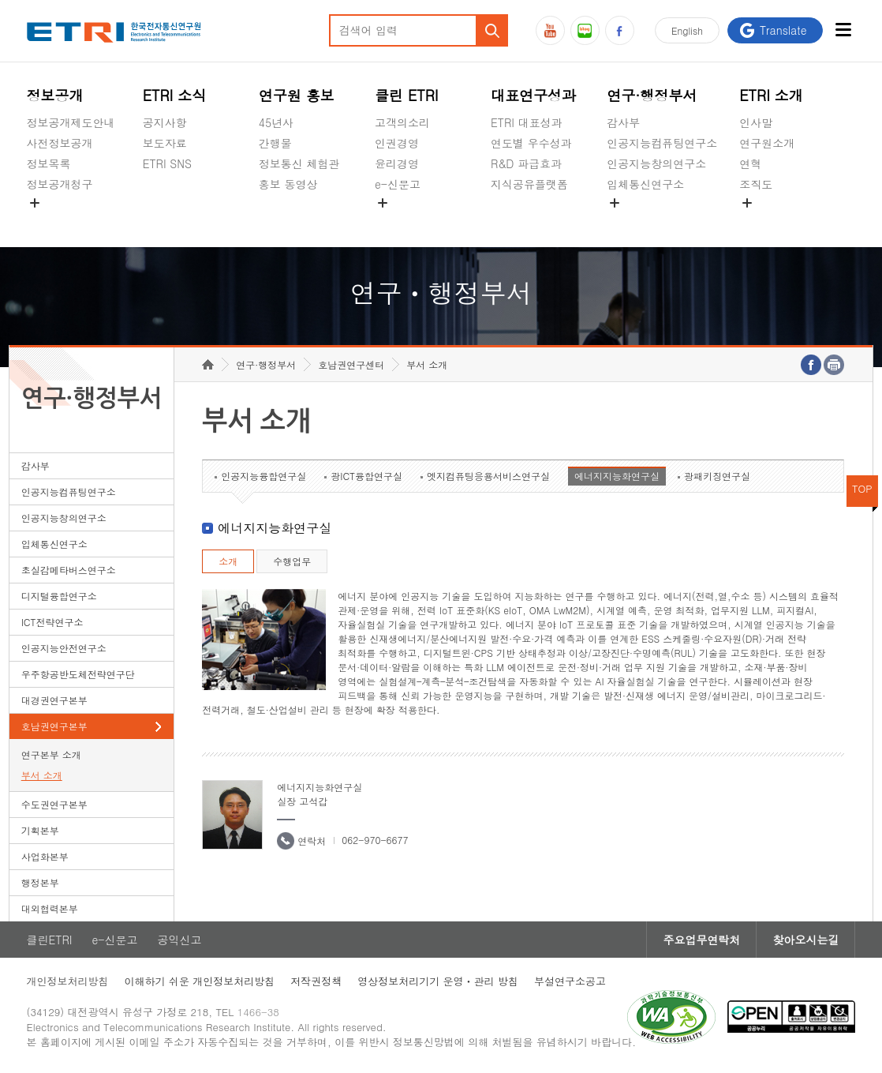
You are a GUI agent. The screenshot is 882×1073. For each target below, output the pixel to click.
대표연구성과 (533, 95)
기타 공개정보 (774, 221)
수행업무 (292, 561)
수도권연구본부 (54, 804)
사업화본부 (45, 856)
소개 (228, 561)
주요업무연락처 (701, 939)
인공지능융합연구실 (263, 475)
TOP (862, 488)
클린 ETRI (407, 95)
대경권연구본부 (54, 700)
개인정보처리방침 (68, 981)
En (687, 30)
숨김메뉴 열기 (35, 203)
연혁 (750, 163)
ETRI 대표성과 (526, 122)
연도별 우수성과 (531, 143)
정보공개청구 (60, 184)
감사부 (623, 122)
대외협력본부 (49, 908)
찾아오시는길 (805, 939)
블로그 (585, 30)
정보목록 (49, 163)
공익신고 (397, 221)
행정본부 (40, 882)
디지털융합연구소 (59, 595)
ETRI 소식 (175, 95)
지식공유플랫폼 (529, 184)
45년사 (276, 122)
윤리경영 (397, 163)
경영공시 (49, 221)
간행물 (275, 143)
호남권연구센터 (351, 364)
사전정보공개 (60, 143)
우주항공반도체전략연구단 (78, 674)
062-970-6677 (375, 839)
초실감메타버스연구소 (662, 221)
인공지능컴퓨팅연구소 (662, 143)
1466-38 (258, 1011)
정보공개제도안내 (71, 122)
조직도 (755, 184)
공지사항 (165, 122)
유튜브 (550, 30)
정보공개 (55, 95)
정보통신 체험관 (299, 163)
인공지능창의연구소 (656, 163)
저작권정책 (316, 981)
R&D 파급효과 (526, 163)
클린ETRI (50, 939)
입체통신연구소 (645, 184)
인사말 (755, 122)
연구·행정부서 (652, 95)
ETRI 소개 (771, 95)
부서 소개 (41, 775)
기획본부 (40, 830)
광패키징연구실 (717, 475)
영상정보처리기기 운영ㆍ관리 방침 (437, 981)
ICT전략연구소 (52, 621)
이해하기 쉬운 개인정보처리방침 (200, 981)
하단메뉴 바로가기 (0, 0)
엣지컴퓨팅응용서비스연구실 (488, 475)
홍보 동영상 (288, 184)
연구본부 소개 (51, 754)
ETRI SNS (167, 163)
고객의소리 (402, 122)
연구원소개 (766, 143)
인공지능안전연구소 (64, 648)
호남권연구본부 (54, 726)
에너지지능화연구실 (617, 475)
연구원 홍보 (296, 95)
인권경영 (397, 143)
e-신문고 (397, 184)
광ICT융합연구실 (366, 475)
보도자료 (165, 143)
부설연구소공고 (570, 981)
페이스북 (619, 30)
